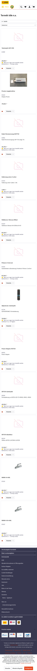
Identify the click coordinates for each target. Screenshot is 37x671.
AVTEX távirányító (7, 391)
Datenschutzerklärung (7, 576)
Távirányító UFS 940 (8, 48)
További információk (25, 663)
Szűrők (4, 21)
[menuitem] (5, 6)
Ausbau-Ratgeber (6, 566)
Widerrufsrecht (6, 612)
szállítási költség (13, 645)
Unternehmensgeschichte (9, 605)
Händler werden (27, 650)
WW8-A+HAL (6, 477)
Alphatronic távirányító (9, 305)
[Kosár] (33, 6)
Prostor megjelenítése (8, 91)
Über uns (4, 602)
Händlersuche (17, 650)
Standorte (4, 594)
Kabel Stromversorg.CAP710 (10, 134)
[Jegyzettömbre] (2, 68)
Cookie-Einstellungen (7, 572)
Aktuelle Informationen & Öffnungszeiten (12, 563)
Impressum (4, 582)
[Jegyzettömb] (25, 6)
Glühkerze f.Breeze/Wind (9, 220)
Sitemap (4, 591)
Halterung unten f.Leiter (9, 177)
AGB (3, 560)
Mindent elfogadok (17, 668)
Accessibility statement (8, 569)
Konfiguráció (28, 668)
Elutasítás (7, 668)
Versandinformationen (7, 609)
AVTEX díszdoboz (7, 434)
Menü (5, 6)
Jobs (3, 585)
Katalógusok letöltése (10, 653)
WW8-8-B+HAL (6, 520)
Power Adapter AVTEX (9, 348)
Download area (8, 650)
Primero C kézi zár (7, 263)
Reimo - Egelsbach (7, 598)
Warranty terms (6, 579)
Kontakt (19, 653)
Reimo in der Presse (7, 588)
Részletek (9, 68)
